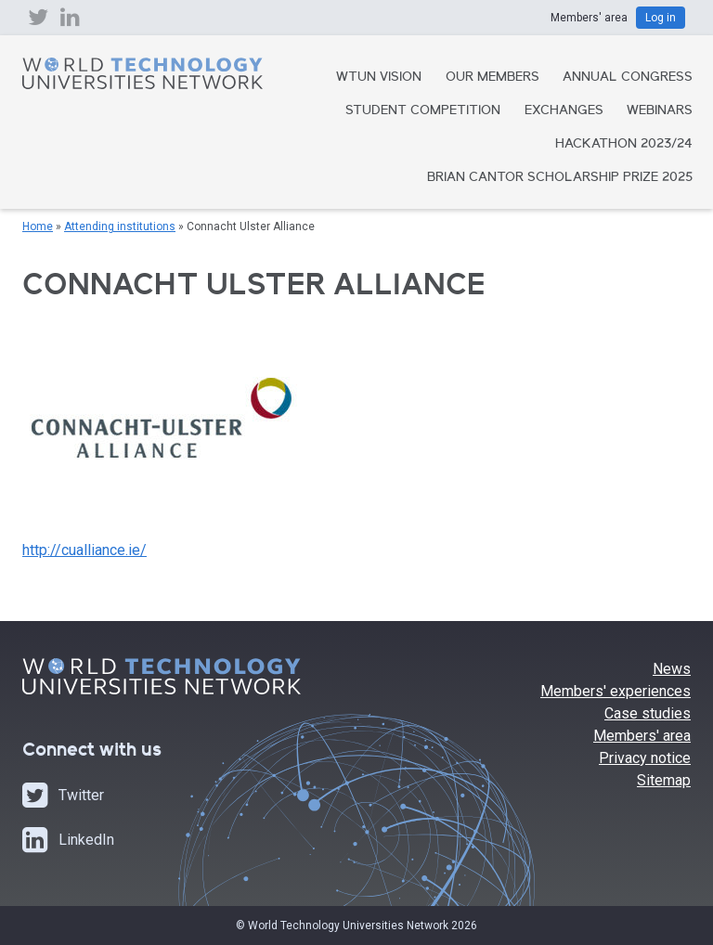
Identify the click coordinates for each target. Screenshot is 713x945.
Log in (660, 17)
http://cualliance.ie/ (84, 550)
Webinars (660, 111)
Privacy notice (645, 758)
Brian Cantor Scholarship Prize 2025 (560, 178)
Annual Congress (628, 78)
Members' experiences (615, 691)
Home (37, 226)
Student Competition (422, 111)
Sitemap (664, 780)
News (672, 669)
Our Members (492, 78)
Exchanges (564, 111)
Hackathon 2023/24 (624, 144)
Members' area (642, 735)
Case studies (647, 713)
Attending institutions (119, 226)
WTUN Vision (378, 78)
